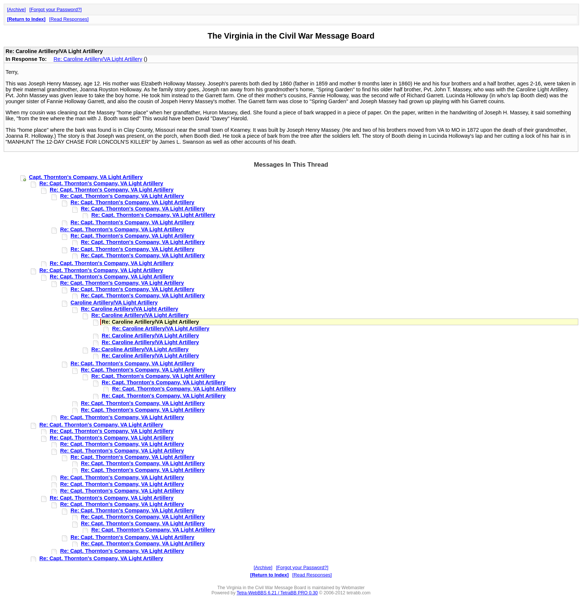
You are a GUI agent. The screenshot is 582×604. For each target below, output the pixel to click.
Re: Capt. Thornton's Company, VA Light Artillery (101, 183)
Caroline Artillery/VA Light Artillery (114, 303)
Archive (16, 9)
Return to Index (26, 19)
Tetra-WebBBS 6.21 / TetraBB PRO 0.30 (277, 592)
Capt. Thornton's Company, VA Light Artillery (86, 177)
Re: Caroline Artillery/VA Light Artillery (97, 59)
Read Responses (68, 19)
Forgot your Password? (56, 9)
